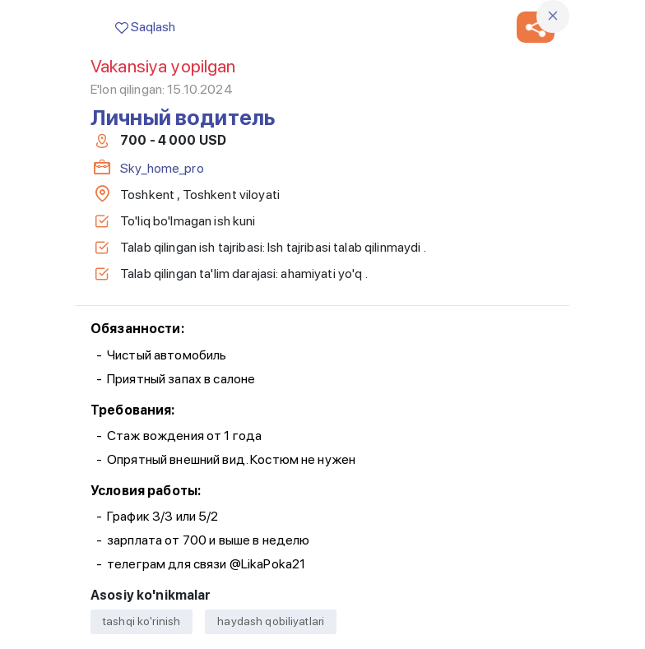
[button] (536, 27)
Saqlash (145, 27)
